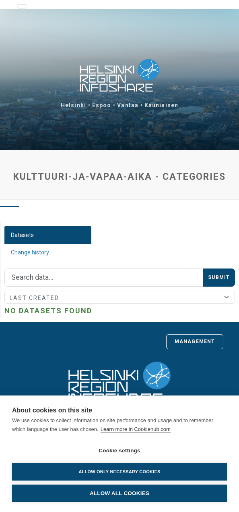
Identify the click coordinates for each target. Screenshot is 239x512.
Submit (219, 277)
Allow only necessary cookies (119, 471)
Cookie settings (119, 450)
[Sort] (119, 297)
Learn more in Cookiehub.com (136, 429)
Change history (30, 252)
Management (195, 341)
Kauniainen (161, 105)
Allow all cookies (119, 493)
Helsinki (73, 105)
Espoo (101, 105)
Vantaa (127, 105)
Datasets (22, 235)
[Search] (103, 277)
